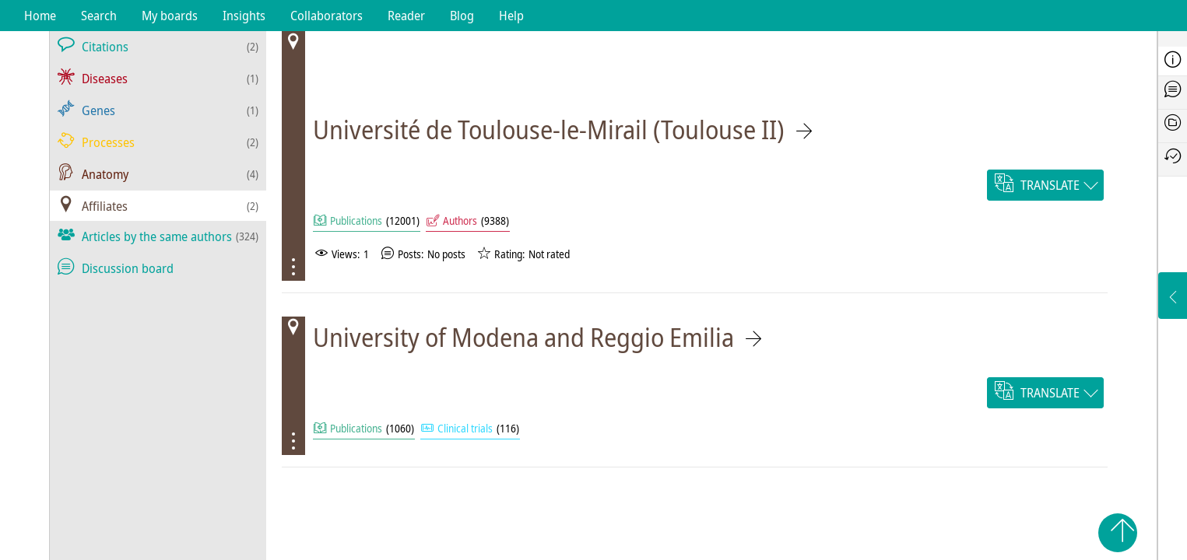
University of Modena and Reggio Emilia (523, 337)
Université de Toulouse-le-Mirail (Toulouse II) (549, 129)
